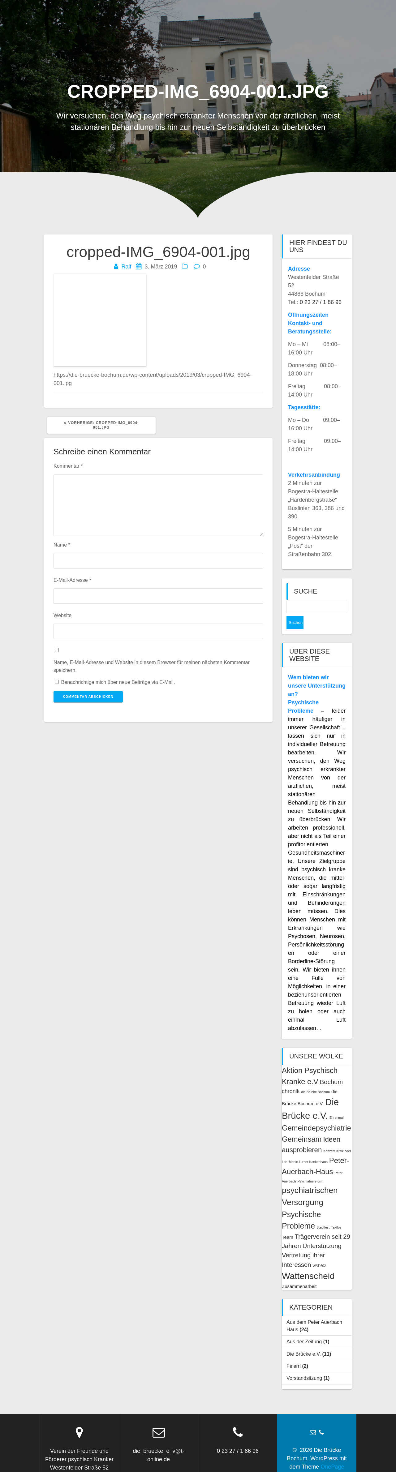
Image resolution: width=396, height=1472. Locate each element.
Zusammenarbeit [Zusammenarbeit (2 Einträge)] (299, 1273)
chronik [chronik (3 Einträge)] (290, 1078)
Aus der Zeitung (304, 1328)
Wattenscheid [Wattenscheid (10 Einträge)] (308, 1263)
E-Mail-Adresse (72, 580)
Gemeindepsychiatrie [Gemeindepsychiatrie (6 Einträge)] (316, 1115)
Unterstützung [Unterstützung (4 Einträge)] (322, 1233)
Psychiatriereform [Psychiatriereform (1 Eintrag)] (310, 1168)
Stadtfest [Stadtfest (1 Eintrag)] (322, 1214)
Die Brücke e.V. (303, 1341)
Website (62, 615)
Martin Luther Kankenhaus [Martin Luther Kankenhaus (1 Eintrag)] (308, 1149)
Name (62, 544)
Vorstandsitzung (304, 1365)
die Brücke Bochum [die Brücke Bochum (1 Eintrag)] (315, 1079)
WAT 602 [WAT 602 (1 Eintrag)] (319, 1253)
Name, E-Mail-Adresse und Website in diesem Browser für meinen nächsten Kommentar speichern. (152, 665)
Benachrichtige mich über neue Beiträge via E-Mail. (118, 682)
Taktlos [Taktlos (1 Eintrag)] (336, 1214)
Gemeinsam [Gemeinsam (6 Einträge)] (301, 1126)
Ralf (126, 267)
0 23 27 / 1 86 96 (321, 302)
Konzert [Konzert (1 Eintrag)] (329, 1138)
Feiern (293, 1353)
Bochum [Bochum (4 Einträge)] (331, 1069)
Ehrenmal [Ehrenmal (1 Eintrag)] (336, 1104)
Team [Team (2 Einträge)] (287, 1224)
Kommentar (68, 466)
